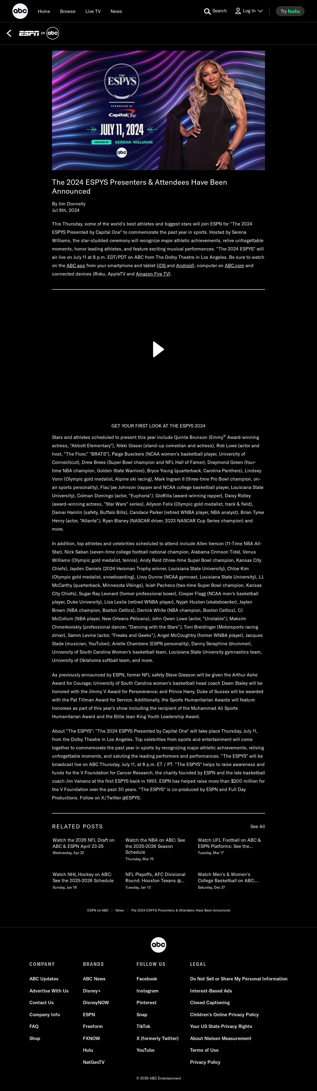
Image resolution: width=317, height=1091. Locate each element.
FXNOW (91, 1038)
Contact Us (41, 1002)
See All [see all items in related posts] (257, 826)
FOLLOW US (151, 964)
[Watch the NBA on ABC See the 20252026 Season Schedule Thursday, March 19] (158, 848)
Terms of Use (204, 1050)
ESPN (89, 1014)
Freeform (93, 1026)
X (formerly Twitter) (158, 1038)
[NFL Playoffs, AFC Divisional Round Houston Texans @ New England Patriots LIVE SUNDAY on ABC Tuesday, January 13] (158, 879)
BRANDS (93, 964)
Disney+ (92, 991)
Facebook (147, 979)
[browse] (68, 11)
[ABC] (20, 12)
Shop (34, 1038)
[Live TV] (93, 11)
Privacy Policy (205, 1062)
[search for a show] (215, 11)
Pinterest (147, 1002)
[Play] (158, 349)
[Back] (9, 33)
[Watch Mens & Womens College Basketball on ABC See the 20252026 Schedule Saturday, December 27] (231, 879)
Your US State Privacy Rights (221, 1026)
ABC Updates (44, 979)
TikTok (143, 1026)
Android (184, 265)
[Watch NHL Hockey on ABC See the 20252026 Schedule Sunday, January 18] (85, 879)
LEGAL (198, 964)
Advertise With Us (49, 991)
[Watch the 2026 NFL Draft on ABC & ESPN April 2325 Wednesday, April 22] (85, 845)
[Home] (44, 11)
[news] (116, 11)
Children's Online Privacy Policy (224, 1014)
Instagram (147, 991)
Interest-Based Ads (211, 991)
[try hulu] (290, 11)
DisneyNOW (96, 1002)
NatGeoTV (94, 1062)
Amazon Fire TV (152, 274)
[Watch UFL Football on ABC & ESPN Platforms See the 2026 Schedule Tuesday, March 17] (231, 845)
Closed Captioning (210, 1002)
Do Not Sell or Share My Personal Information (239, 979)
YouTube (145, 1050)
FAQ (33, 1026)
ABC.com (234, 265)
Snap (142, 1014)
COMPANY (42, 964)
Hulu (88, 1050)
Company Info (44, 1014)
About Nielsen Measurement (220, 1038)
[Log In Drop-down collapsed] (248, 11)
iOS (162, 265)
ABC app (76, 265)
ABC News (94, 979)
